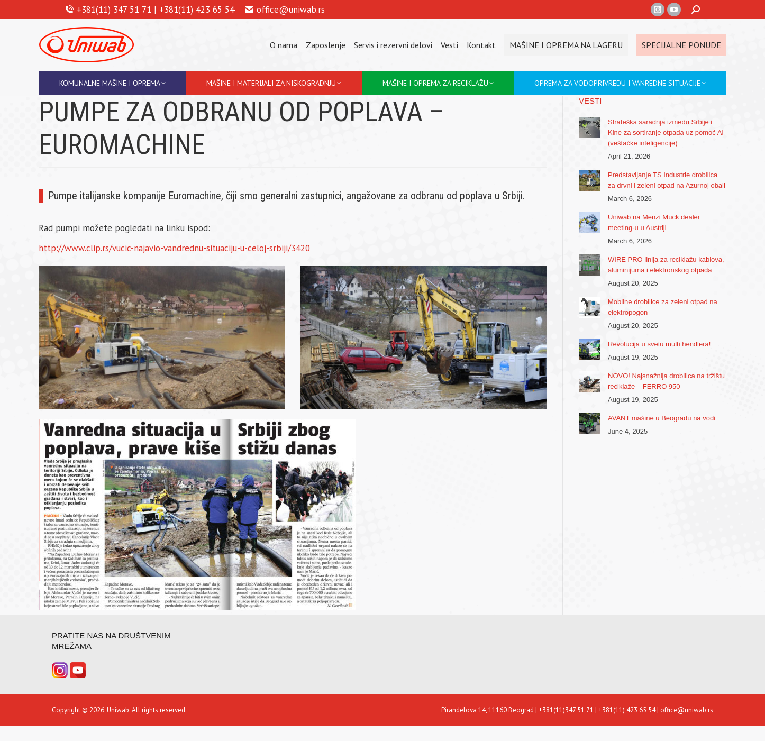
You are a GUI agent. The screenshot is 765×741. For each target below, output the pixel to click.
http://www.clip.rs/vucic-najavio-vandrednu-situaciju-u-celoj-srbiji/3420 (174, 248)
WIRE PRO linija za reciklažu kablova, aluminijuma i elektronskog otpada (666, 264)
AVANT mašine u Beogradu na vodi (661, 418)
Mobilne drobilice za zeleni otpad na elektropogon (662, 307)
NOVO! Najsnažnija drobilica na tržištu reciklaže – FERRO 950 (666, 381)
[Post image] (589, 127)
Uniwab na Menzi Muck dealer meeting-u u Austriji (654, 222)
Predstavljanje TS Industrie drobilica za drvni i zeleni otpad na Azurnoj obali (666, 180)
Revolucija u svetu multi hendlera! (659, 344)
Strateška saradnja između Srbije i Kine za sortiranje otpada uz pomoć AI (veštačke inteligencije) (666, 132)
